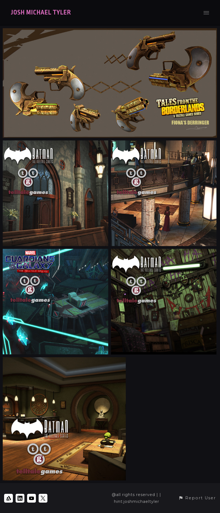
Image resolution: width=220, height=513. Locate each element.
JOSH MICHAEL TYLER (41, 12)
